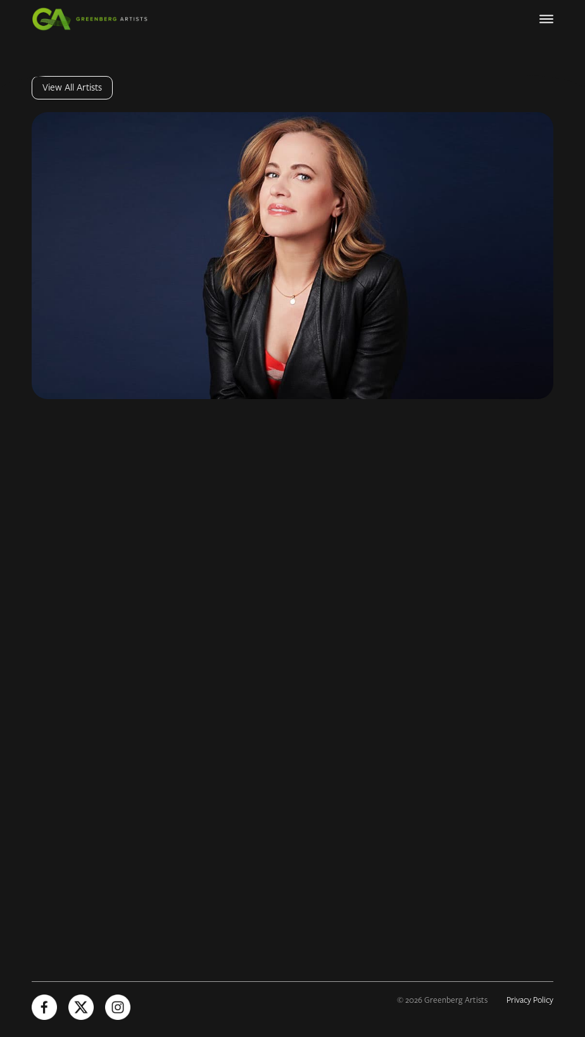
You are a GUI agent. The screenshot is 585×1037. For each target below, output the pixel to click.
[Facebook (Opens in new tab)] (44, 1007)
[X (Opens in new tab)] (81, 1007)
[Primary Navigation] (546, 19)
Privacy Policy (529, 1000)
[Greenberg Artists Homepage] (95, 19)
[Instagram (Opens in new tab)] (117, 1007)
